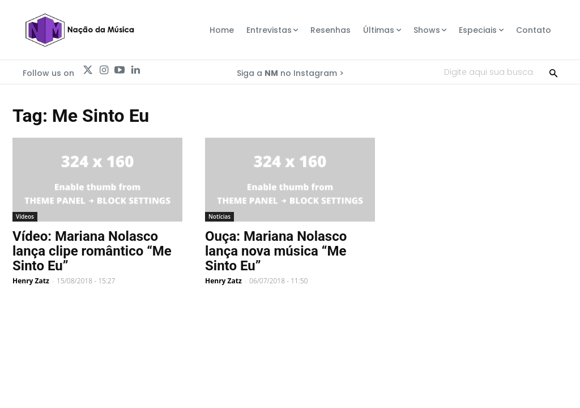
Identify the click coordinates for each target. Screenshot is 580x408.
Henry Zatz (30, 281)
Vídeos (25, 216)
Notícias (219, 216)
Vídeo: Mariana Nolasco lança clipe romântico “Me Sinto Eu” (92, 251)
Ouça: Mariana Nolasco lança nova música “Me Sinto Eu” (276, 251)
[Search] (553, 72)
